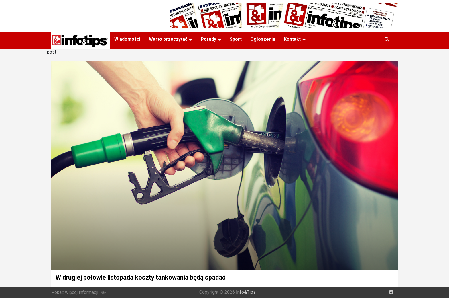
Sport (236, 39)
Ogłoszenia (262, 39)
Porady (208, 39)
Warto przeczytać (168, 39)
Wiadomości (127, 39)
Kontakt (292, 39)
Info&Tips (246, 292)
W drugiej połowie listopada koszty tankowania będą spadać (140, 277)
